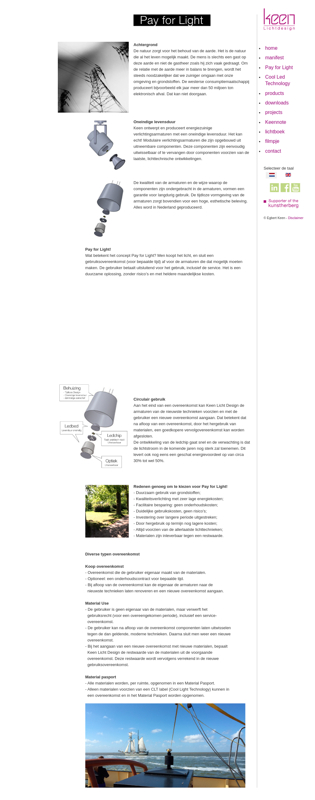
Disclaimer (296, 218)
